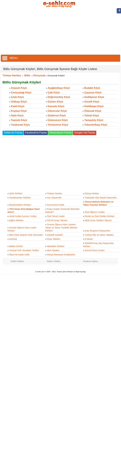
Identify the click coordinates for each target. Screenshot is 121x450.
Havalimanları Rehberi (20, 197)
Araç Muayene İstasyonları (97, 230)
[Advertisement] (60, 31)
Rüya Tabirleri (53, 239)
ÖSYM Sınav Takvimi (57, 220)
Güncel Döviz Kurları (95, 250)
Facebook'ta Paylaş (36, 132)
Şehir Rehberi (16, 193)
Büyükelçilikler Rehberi (20, 205)
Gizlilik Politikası (17, 261)
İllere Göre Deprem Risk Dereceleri (26, 235)
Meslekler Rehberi (55, 246)
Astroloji (13, 239)
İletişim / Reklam (53, 261)
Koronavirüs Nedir (55, 205)
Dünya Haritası (92, 193)
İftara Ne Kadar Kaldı (19, 254)
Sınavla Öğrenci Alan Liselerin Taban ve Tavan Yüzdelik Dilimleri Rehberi (61, 227)
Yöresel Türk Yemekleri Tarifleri (24, 250)
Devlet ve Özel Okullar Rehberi (100, 216)
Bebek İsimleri (16, 246)
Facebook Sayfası (90, 261)
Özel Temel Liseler (56, 216)
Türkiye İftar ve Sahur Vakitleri (99, 235)
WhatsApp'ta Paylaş (60, 132)
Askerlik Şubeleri (55, 235)
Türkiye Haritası (11, 75)
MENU (10, 58)
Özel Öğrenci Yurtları (95, 212)
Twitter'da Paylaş (13, 132)
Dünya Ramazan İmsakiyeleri (61, 254)
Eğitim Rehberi (16, 220)
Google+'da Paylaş (84, 132)
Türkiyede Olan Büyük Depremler (101, 197)
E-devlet (89, 239)
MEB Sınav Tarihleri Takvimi (98, 220)
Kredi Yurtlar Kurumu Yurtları (23, 216)
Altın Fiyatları (53, 250)
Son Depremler (54, 197)
